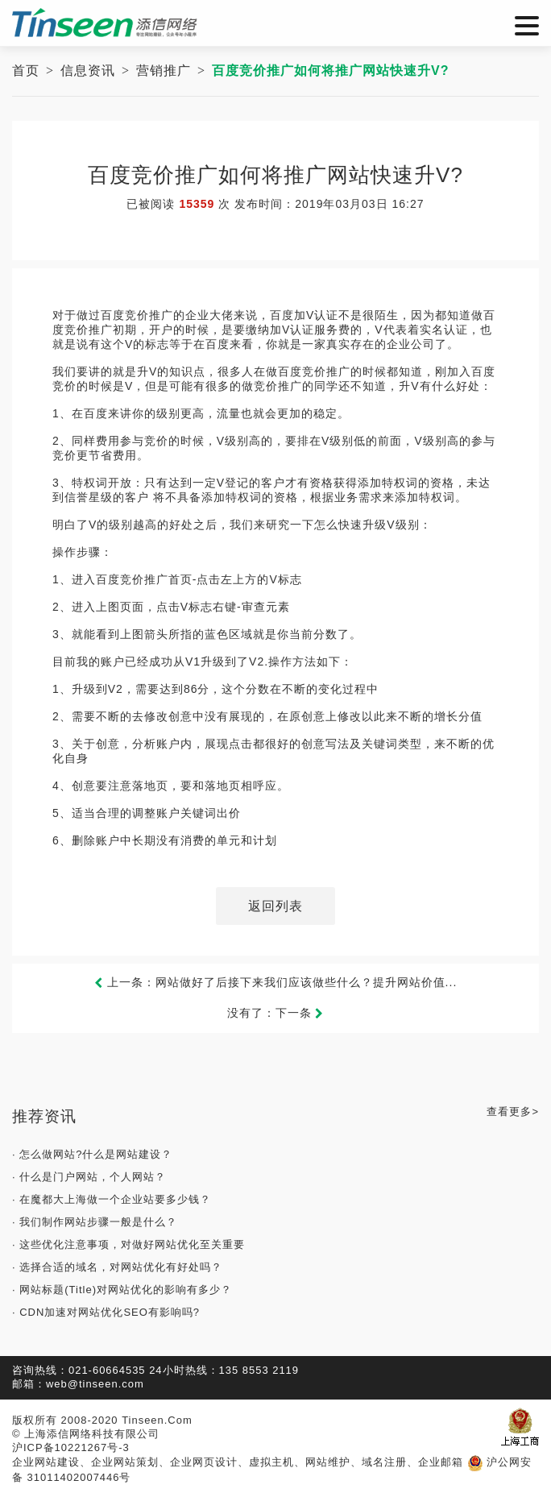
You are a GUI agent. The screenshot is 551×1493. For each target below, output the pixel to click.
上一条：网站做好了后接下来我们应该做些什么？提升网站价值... (276, 982)
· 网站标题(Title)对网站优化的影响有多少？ (122, 1290)
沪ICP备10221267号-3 (71, 1447)
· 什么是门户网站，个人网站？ (89, 1177)
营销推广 (163, 70)
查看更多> (513, 1111)
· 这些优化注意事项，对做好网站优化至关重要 (128, 1244)
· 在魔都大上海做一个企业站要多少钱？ (111, 1199)
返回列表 (275, 906)
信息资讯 (87, 70)
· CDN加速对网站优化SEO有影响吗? (106, 1312)
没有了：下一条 (276, 1012)
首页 (25, 70)
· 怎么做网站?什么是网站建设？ (92, 1154)
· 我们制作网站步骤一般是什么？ (94, 1222)
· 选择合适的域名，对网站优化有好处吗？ (117, 1267)
